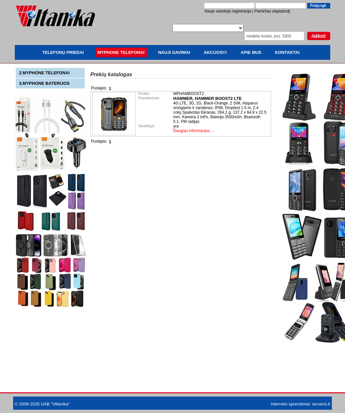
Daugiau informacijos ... (193, 130)
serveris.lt (321, 404)
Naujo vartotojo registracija (227, 11)
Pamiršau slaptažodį (272, 11)
